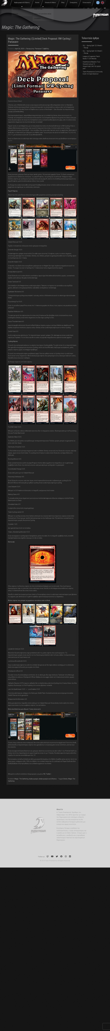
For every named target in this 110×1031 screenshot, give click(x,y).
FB (44, 774)
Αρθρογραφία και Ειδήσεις (48, 779)
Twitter (48, 774)
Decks (65, 779)
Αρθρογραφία (33, 779)
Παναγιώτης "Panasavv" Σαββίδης (37, 48)
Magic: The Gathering (21, 779)
